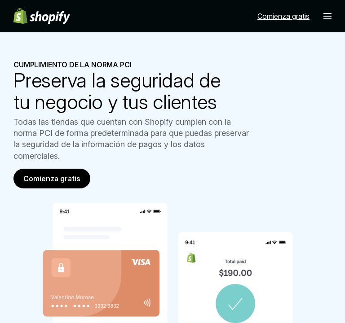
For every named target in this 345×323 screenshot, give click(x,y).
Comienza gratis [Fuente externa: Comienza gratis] (283, 16)
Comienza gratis (51, 178)
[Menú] (327, 16)
